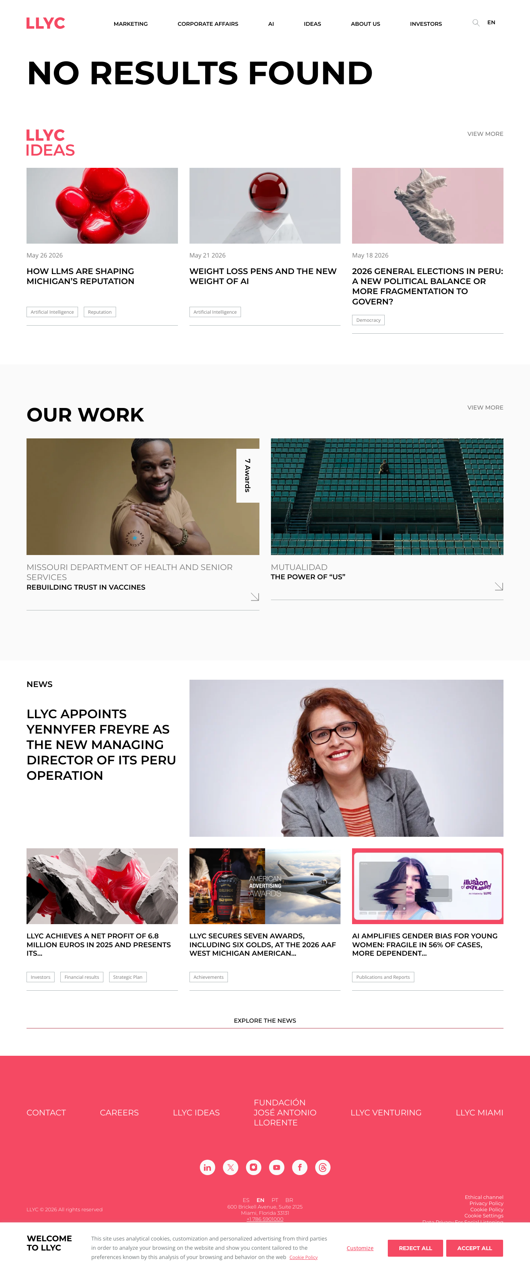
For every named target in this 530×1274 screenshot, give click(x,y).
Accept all (474, 1248)
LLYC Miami (479, 1123)
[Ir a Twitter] (230, 1177)
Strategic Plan (128, 977)
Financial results (82, 977)
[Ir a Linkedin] (207, 1177)
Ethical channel (484, 1207)
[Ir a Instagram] (253, 1177)
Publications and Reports (383, 977)
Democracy (368, 320)
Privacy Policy (486, 1213)
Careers (119, 1123)
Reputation (100, 312)
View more (485, 133)
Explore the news (265, 1030)
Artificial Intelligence (52, 312)
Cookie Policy (303, 1257)
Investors (40, 977)
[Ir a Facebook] (299, 1177)
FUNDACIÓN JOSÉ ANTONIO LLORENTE (285, 1123)
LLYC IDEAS (196, 1123)
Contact (46, 1123)
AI (271, 24)
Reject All (415, 1248)
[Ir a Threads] (323, 1177)
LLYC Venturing (386, 1123)
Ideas (312, 24)
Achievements (209, 977)
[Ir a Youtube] (276, 1177)
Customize (360, 1248)
